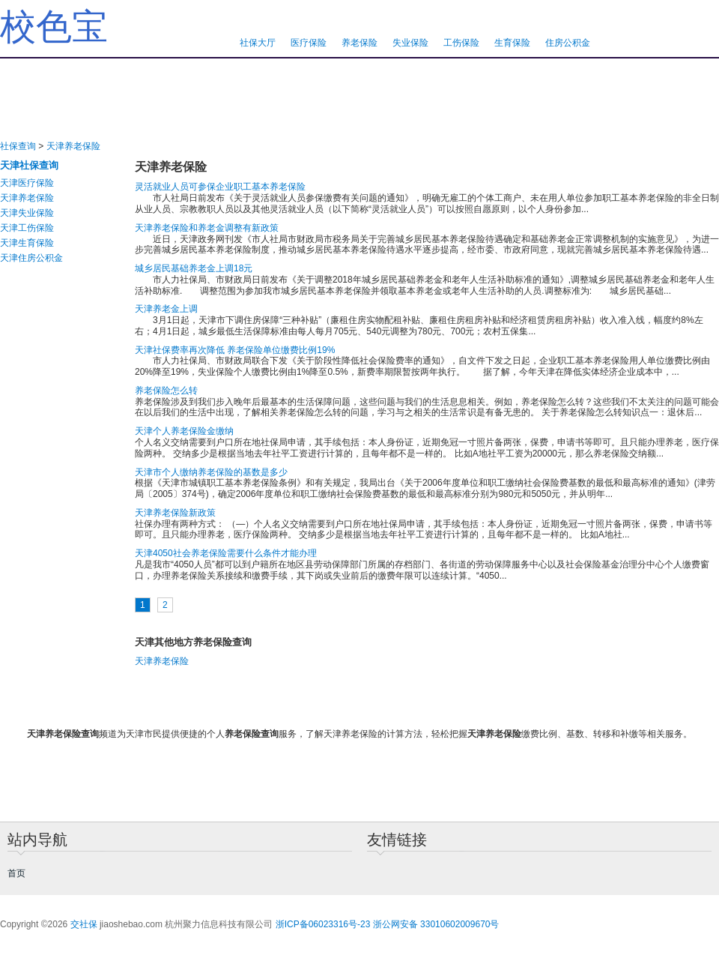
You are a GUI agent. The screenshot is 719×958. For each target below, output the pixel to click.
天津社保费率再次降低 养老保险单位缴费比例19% (235, 350)
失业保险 (410, 42)
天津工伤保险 (27, 228)
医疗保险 (309, 42)
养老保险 (359, 42)
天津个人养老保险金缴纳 (184, 431)
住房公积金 (567, 42)
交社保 (83, 924)
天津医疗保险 (27, 183)
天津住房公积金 (31, 258)
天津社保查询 (29, 165)
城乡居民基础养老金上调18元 (193, 268)
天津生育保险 (27, 243)
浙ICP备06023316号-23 (323, 924)
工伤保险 (461, 42)
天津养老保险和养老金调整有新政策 (207, 228)
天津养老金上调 (166, 309)
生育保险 (512, 42)
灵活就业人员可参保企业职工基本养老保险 (220, 186)
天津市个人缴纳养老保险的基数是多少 (211, 472)
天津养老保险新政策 (175, 512)
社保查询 (18, 146)
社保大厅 (258, 42)
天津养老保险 (73, 146)
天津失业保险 (27, 213)
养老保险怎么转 (166, 390)
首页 (16, 873)
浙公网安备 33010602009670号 (436, 924)
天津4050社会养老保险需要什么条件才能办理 (226, 553)
